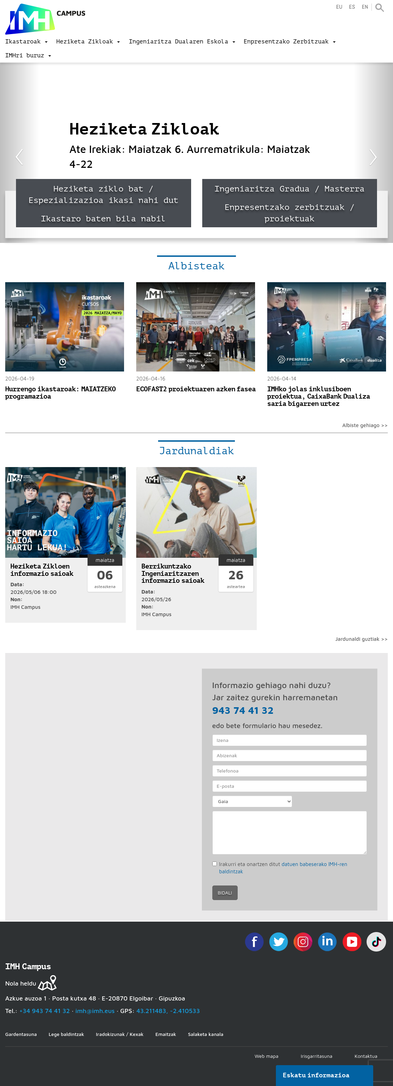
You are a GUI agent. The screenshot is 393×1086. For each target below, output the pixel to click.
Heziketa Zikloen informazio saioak (41, 570)
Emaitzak (165, 1034)
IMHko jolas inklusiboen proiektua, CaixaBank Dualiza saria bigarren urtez (318, 396)
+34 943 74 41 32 (44, 1010)
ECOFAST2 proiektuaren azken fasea (196, 389)
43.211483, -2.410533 (168, 1010)
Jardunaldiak (196, 451)
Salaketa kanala (205, 1034)
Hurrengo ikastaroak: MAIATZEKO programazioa (60, 392)
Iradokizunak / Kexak (120, 1034)
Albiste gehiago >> (365, 425)
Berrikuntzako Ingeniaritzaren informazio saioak (172, 574)
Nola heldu (20, 983)
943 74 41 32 (243, 710)
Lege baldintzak (66, 1034)
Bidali (225, 893)
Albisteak (197, 266)
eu (339, 7)
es (352, 7)
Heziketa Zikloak (144, 129)
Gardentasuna (21, 1034)
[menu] (26, 42)
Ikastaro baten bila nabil (103, 218)
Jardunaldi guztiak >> (361, 639)
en (365, 7)
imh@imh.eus (95, 1010)
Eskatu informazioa (316, 1075)
